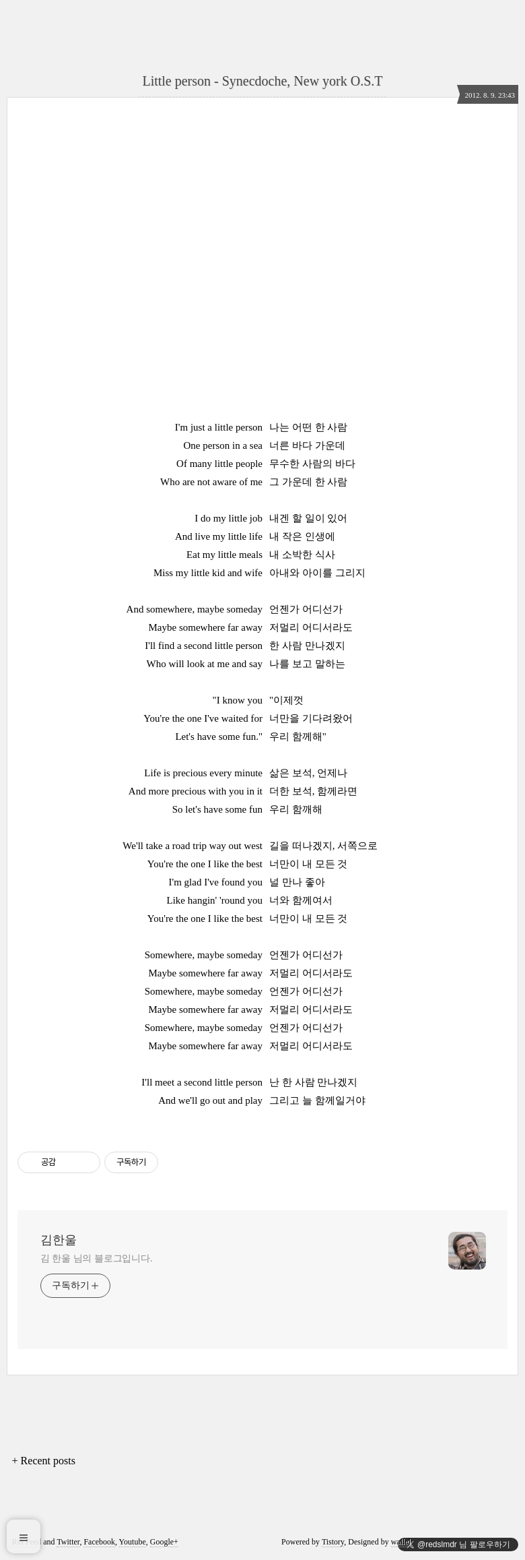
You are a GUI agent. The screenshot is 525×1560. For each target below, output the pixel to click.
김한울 (58, 1240)
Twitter (68, 1542)
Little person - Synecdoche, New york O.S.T (262, 80)
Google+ (164, 1542)
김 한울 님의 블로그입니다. (96, 1258)
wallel (401, 1542)
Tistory (333, 1542)
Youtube (132, 1542)
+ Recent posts (43, 1460)
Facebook (99, 1542)
